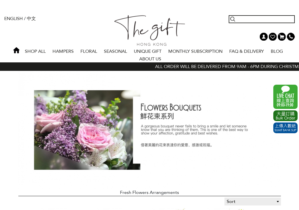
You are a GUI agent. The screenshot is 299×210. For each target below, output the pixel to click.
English (13, 19)
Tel (291, 37)
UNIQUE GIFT (147, 51)
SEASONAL (115, 51)
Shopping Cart (282, 37)
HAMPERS (63, 51)
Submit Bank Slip (285, 128)
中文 (31, 19)
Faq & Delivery (246, 51)
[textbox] (252, 201)
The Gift (149, 30)
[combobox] (252, 201)
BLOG (277, 51)
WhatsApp (285, 97)
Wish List (273, 37)
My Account (264, 37)
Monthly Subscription (195, 51)
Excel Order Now (285, 115)
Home (16, 50)
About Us (150, 59)
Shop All (35, 51)
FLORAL (88, 51)
